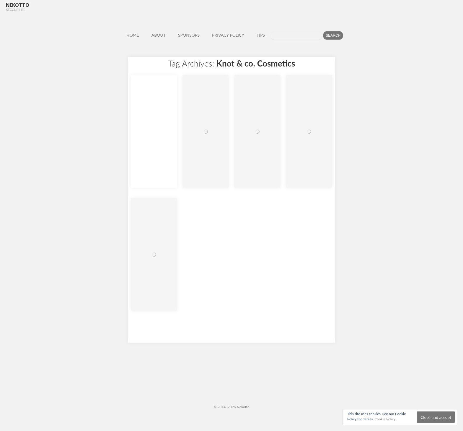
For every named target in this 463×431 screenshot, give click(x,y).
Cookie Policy (384, 419)
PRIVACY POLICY (228, 35)
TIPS (261, 35)
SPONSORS (189, 35)
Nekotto (243, 407)
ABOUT (158, 35)
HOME (132, 35)
